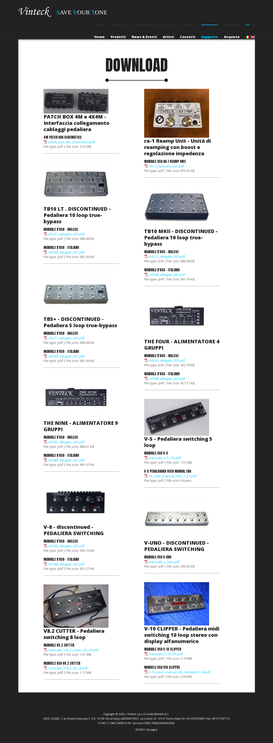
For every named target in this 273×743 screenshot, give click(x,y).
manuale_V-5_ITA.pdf (165, 458)
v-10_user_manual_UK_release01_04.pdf (180, 672)
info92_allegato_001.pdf (66, 442)
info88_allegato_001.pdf (167, 378)
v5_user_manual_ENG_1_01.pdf (173, 476)
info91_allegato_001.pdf (167, 360)
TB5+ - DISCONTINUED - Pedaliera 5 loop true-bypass (80, 322)
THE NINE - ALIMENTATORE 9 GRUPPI (81, 426)
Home (99, 36)
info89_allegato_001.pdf (66, 460)
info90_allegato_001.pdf (66, 546)
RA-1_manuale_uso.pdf (166, 166)
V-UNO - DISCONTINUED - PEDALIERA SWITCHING (176, 545)
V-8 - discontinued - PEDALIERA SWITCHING (74, 530)
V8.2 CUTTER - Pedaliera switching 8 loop (74, 634)
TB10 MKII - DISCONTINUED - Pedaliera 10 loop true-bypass (181, 237)
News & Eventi (144, 36)
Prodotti (118, 36)
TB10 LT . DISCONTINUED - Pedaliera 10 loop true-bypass (77, 215)
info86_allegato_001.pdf (66, 564)
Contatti (187, 36)
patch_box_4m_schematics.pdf (71, 142)
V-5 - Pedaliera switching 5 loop (178, 442)
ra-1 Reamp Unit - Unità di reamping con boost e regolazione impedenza (177, 147)
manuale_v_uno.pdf (164, 562)
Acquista (232, 36)
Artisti (168, 36)
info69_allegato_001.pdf (66, 252)
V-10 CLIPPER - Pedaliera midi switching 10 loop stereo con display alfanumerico (181, 635)
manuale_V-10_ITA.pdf (166, 654)
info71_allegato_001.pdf (66, 234)
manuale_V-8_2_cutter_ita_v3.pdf (73, 650)
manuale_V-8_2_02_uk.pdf (68, 668)
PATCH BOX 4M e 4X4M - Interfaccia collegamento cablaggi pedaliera (76, 123)
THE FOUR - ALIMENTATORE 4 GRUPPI (181, 344)
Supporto (209, 36)
